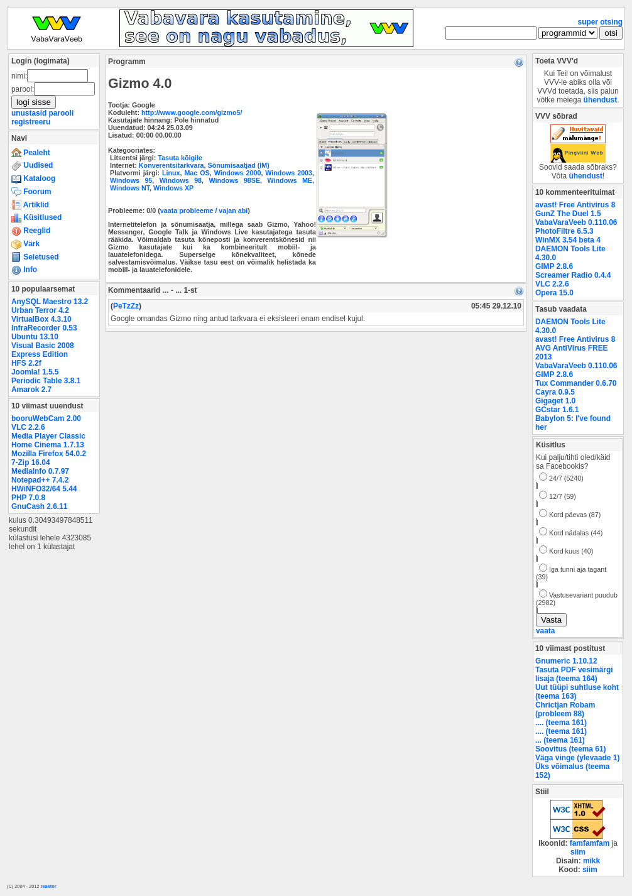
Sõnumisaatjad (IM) (239, 165)
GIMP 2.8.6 (554, 266)
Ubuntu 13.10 (34, 336)
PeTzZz (126, 306)
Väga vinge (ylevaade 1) (577, 757)
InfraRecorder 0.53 (44, 328)
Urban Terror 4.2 (40, 310)
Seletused (35, 257)
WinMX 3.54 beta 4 (568, 240)
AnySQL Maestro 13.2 (49, 301)
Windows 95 (131, 180)
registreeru (30, 121)
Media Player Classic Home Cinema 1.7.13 (48, 440)
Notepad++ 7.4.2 (39, 480)
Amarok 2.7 (31, 389)
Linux (171, 173)
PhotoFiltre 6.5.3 (564, 231)
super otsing (600, 22)
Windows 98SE (235, 180)
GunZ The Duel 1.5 (568, 213)
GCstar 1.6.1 (557, 409)
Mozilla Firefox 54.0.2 (48, 453)
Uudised (32, 165)
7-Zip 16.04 (30, 462)
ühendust (601, 100)
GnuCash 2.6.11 (39, 506)
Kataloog (33, 178)
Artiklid (30, 204)
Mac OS (196, 173)
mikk (591, 860)
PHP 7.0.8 (28, 497)
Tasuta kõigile (180, 157)
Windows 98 (181, 180)
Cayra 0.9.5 (555, 392)
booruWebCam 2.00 (46, 418)
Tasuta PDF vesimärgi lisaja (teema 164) (574, 674)
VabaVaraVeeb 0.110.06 (576, 222)
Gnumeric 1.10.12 (566, 661)
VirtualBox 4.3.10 (41, 319)
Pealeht (30, 152)
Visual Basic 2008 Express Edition (42, 350)
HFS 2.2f (26, 363)
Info (24, 269)
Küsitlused (36, 217)
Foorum (31, 191)
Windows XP (173, 188)
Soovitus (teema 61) (570, 749)
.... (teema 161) (561, 722)
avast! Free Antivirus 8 (575, 204)
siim (578, 852)
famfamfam (590, 843)
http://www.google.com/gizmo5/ (191, 112)
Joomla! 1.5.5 (34, 372)
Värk (25, 243)
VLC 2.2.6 (28, 427)
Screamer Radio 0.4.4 (573, 275)
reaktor (49, 886)
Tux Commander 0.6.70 (575, 383)
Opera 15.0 (554, 292)
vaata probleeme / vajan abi (204, 210)
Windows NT (130, 188)
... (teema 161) (560, 740)
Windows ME (290, 180)
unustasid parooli (42, 113)
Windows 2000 (237, 173)
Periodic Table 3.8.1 (45, 380)
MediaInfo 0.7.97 (40, 471)
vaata (545, 630)
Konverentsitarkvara (171, 165)
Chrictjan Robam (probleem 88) (565, 709)
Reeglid (30, 230)
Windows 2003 (288, 173)
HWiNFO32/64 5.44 (44, 488)
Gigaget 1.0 (555, 400)
